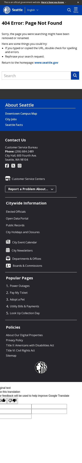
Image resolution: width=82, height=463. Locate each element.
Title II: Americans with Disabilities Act (30, 345)
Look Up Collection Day (25, 313)
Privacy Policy (14, 340)
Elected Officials (16, 212)
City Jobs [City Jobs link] (11, 119)
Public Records (15, 225)
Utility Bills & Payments (24, 306)
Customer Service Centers (28, 179)
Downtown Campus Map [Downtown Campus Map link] (21, 113)
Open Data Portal (17, 218)
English (31, 10)
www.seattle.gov (46, 62)
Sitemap (11, 355)
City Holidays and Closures (23, 232)
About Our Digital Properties (24, 335)
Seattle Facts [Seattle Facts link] (14, 125)
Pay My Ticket (19, 293)
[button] (78, 3)
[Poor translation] (12, 401)
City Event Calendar (24, 242)
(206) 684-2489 (24, 151)
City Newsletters (22, 250)
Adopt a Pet (17, 299)
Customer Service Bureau (21, 147)
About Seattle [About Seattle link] (19, 105)
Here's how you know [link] (53, 2)
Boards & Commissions (27, 266)
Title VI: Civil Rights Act (20, 350)
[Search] (75, 75)
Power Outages (20, 286)
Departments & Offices (26, 259)
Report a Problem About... (30, 189)
